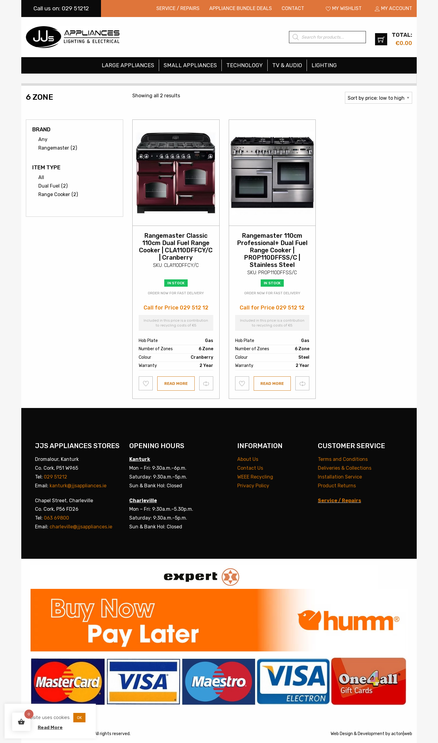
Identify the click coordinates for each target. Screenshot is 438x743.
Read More (50, 727)
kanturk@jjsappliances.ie (78, 486)
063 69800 (56, 518)
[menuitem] (177, 8)
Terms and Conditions (343, 459)
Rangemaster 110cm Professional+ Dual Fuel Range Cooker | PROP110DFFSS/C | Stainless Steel (272, 250)
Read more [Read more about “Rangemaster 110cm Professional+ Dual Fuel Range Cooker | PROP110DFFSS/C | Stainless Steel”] (272, 383)
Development (371, 733)
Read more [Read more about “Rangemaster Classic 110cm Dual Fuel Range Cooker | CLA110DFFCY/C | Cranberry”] (176, 383)
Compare (206, 383)
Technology (244, 65)
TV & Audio (287, 65)
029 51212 (55, 477)
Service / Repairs (178, 8)
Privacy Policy (253, 486)
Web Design (342, 733)
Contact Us (250, 468)
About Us (247, 459)
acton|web (401, 733)
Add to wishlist (146, 383)
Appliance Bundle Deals (240, 8)
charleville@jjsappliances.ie (81, 527)
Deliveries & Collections (344, 468)
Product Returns (337, 486)
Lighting (324, 65)
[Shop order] (378, 98)
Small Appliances (190, 65)
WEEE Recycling (255, 477)
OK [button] (79, 717)
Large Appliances (128, 65)
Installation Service (340, 477)
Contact (293, 8)
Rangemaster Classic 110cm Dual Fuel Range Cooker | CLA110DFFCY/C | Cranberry (176, 246)
